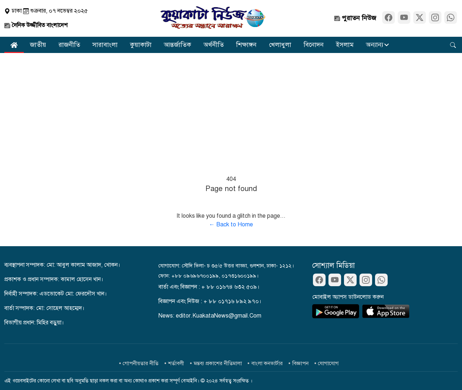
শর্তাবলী (176, 363)
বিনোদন (314, 45)
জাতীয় (38, 45)
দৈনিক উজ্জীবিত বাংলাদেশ (35, 25)
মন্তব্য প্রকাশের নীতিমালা (218, 363)
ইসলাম (345, 45)
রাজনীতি (69, 45)
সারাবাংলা (105, 45)
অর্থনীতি (214, 45)
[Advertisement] (231, 107)
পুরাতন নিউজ (355, 18)
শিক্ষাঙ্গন (246, 45)
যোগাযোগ (328, 363)
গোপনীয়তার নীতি (140, 363)
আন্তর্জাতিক (177, 45)
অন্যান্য (374, 45)
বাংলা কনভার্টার (267, 363)
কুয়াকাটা (141, 45)
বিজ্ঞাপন (300, 363)
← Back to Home (231, 224)
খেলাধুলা (280, 45)
